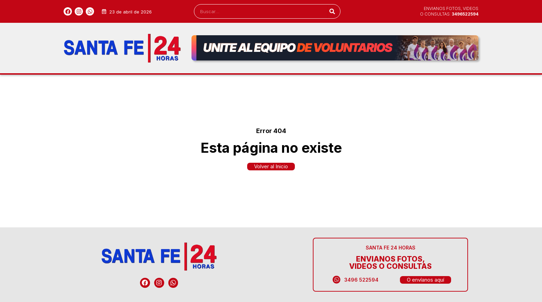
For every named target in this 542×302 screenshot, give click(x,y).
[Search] (332, 11)
